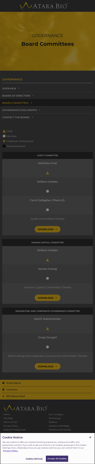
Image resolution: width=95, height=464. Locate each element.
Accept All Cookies (57, 460)
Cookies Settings (34, 460)
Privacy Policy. (10, 452)
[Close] (90, 439)
